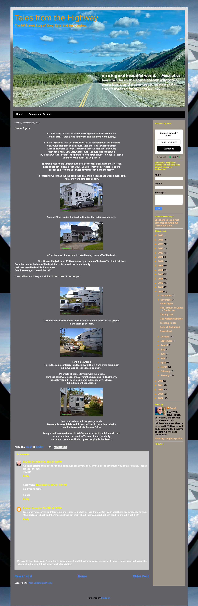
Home (19, 114)
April (163, 362)
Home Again (166, 303)
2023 (161, 248)
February (166, 371)
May (163, 358)
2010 (161, 389)
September (167, 340)
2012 (160, 380)
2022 (161, 252)
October (165, 336)
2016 (160, 278)
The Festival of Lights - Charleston (171, 309)
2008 (161, 398)
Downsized (166, 331)
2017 (160, 274)
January (165, 375)
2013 (160, 291)
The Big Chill (166, 314)
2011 (160, 385)
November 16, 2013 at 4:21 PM (47, 461)
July (163, 349)
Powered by (169, 157)
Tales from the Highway (56, 17)
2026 (161, 235)
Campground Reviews (40, 114)
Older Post (141, 576)
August (165, 345)
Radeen (27, 508)
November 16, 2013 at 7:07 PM (47, 508)
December (166, 295)
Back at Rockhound (170, 327)
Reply (26, 475)
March (164, 366)
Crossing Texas (168, 322)
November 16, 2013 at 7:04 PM (51, 484)
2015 (160, 282)
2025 (161, 239)
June (163, 353)
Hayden (27, 461)
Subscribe (169, 149)
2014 (160, 287)
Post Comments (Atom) (40, 582)
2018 (160, 270)
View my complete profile (168, 438)
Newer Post (23, 576)
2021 (160, 257)
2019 (160, 265)
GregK (173, 408)
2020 (161, 261)
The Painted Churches (171, 318)
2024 (161, 244)
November (166, 299)
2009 (161, 393)
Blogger (105, 597)
